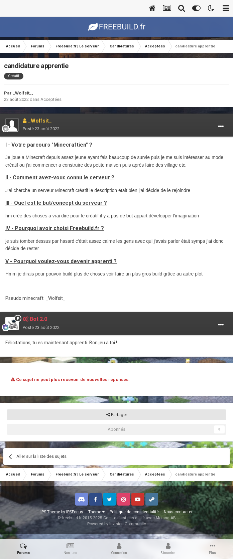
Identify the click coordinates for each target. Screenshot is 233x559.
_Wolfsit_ (22, 93)
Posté (41, 128)
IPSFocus (74, 512)
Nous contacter (178, 512)
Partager (116, 415)
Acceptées (51, 99)
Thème (96, 512)
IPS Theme (50, 512)
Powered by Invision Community (116, 524)
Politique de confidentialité (134, 512)
